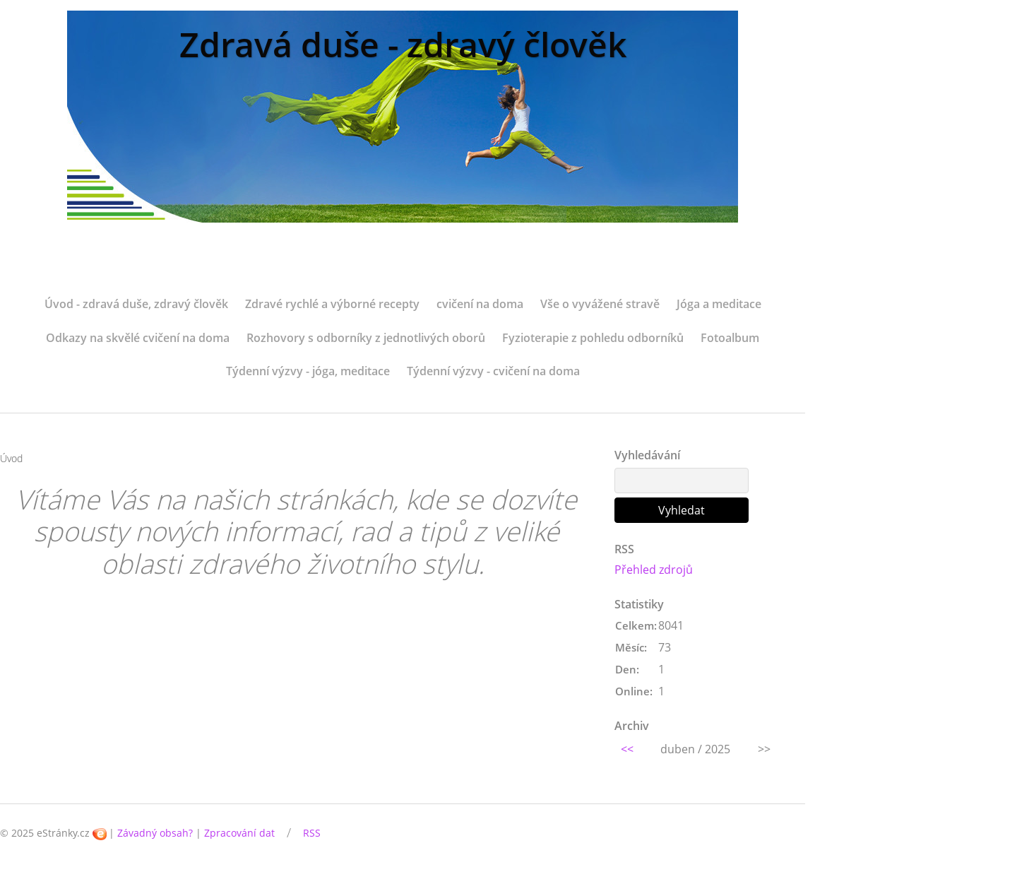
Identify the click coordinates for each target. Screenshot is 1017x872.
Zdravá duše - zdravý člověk (402, 44)
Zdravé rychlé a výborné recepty (332, 304)
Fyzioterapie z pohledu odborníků (593, 338)
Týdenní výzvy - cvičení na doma (493, 371)
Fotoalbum (730, 338)
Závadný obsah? (155, 832)
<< (627, 749)
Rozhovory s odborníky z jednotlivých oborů (365, 338)
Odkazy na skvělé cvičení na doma (138, 338)
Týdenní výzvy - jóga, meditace (308, 371)
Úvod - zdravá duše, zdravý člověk (136, 304)
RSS (312, 832)
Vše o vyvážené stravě (600, 304)
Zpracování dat (239, 832)
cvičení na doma (479, 304)
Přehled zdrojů (653, 569)
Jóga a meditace (719, 304)
